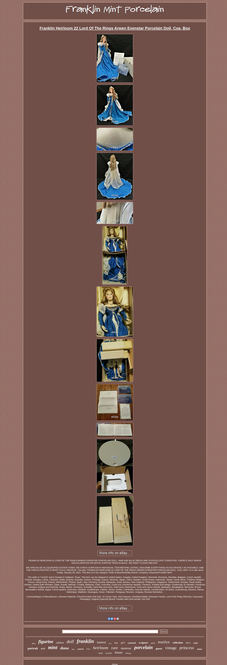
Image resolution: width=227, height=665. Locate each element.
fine (116, 643)
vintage (170, 648)
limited (101, 642)
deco (188, 642)
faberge (128, 653)
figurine (45, 641)
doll (70, 641)
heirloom (100, 647)
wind (195, 643)
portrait (33, 648)
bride (88, 649)
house (119, 652)
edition (60, 642)
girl (123, 642)
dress (33, 643)
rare (114, 648)
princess (187, 647)
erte (43, 648)
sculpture (143, 642)
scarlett (108, 653)
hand (100, 653)
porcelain (143, 647)
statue (199, 649)
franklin (85, 641)
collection (178, 642)
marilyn (164, 642)
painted (80, 649)
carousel (132, 643)
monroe (126, 648)
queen (159, 648)
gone (153, 643)
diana (64, 648)
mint (52, 647)
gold (110, 643)
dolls (73, 649)
